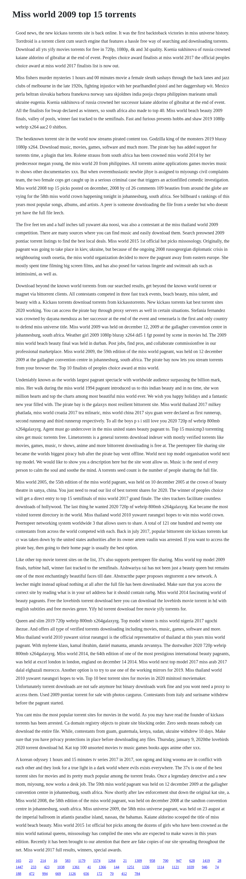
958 (152, 861)
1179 (81, 861)
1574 (96, 861)
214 (43, 861)
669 (58, 874)
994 (45, 874)
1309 (138, 861)
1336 (145, 867)
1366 (102, 867)
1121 (175, 867)
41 (89, 867)
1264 (111, 861)
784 (137, 874)
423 (46, 867)
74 (217, 867)
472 (31, 874)
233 (33, 867)
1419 (206, 861)
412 (124, 874)
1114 (160, 867)
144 (116, 867)
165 (18, 861)
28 (219, 861)
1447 (19, 867)
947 (178, 861)
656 (86, 874)
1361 (76, 867)
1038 (61, 867)
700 (165, 861)
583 (67, 861)
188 (18, 874)
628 (192, 861)
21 (125, 861)
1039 (190, 867)
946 (204, 867)
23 (31, 861)
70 (112, 874)
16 (55, 861)
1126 (72, 874)
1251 (130, 867)
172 (99, 874)
